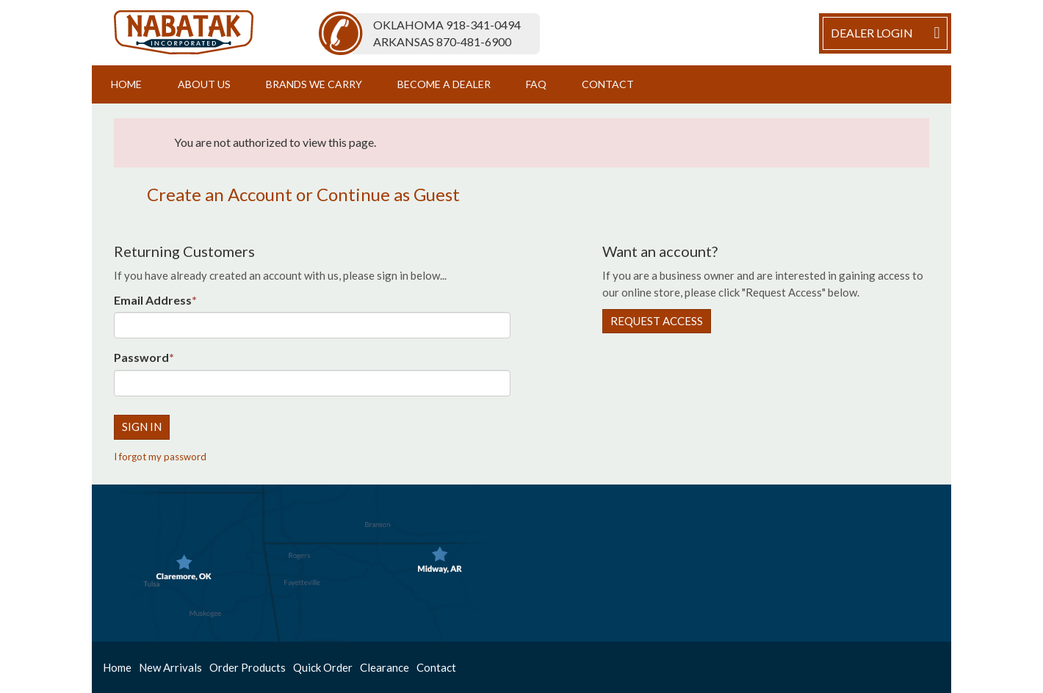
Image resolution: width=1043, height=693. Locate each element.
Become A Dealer (444, 84)
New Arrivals (170, 667)
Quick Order (323, 667)
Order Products (247, 667)
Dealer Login (887, 32)
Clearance (384, 667)
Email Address (153, 300)
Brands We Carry (314, 84)
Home (126, 84)
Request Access (656, 320)
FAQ (536, 84)
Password (141, 357)
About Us (204, 84)
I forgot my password (160, 456)
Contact (608, 84)
